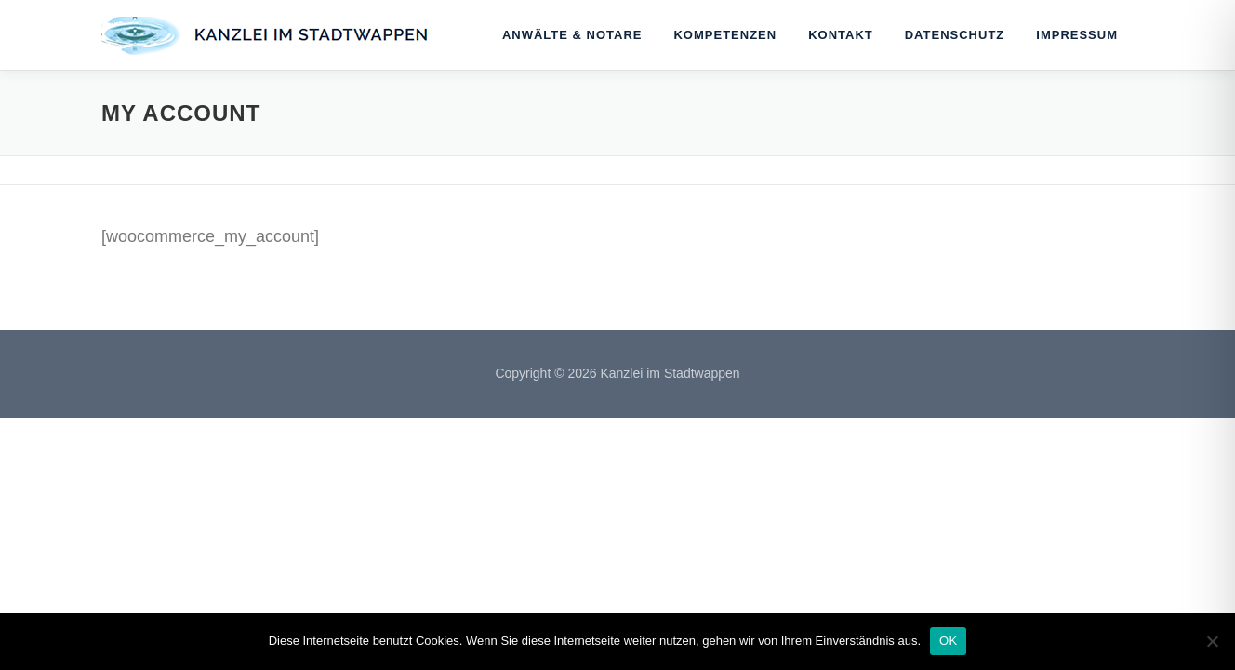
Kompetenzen (725, 35)
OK (948, 641)
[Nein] (1211, 641)
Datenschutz (955, 35)
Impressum (1077, 35)
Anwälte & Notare (572, 35)
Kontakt (840, 35)
